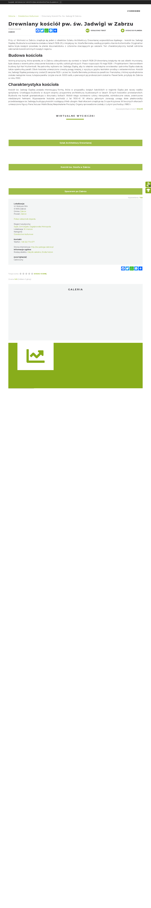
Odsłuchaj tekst (96, 30)
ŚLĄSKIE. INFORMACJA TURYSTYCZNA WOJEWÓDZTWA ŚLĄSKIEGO (33, 2)
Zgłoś (140, 109)
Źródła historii (47, 252)
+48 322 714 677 (28, 242)
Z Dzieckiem (133, 11)
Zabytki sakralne (34, 252)
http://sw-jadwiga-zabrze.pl (42, 247)
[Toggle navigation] (60, 2)
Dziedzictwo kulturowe (23, 234)
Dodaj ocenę (40, 274)
